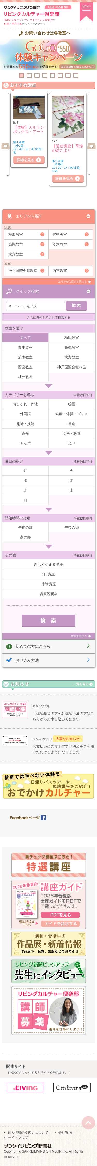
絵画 (71, 404)
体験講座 (48, 584)
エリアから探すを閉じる (72, 281)
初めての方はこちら (33, 646)
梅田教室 (15, 234)
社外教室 (25, 377)
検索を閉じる (79, 636)
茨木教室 (60, 244)
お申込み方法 (27, 660)
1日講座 (48, 574)
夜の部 (25, 537)
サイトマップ (18, 1138)
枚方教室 (15, 254)
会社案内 (65, 1132)
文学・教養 (72, 433)
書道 (71, 424)
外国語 (25, 414)
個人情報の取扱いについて (28, 1132)
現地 (71, 443)
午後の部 (71, 527)
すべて (25, 337)
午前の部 (25, 527)
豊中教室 (60, 234)
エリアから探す (29, 216)
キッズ (25, 443)
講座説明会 (49, 594)
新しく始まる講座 (48, 564)
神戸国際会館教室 (22, 271)
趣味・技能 (25, 424)
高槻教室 (15, 244)
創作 (25, 433)
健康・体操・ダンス (71, 414)
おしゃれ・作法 (25, 404)
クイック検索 (27, 291)
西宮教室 (60, 271)
